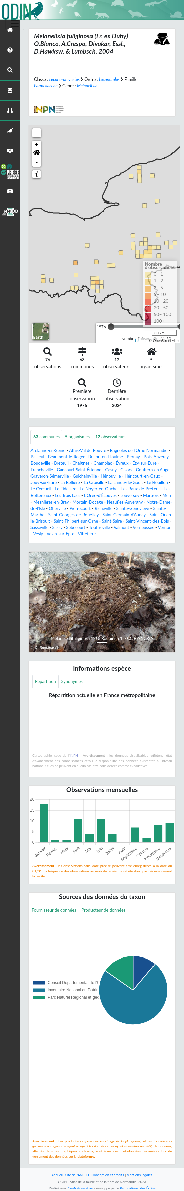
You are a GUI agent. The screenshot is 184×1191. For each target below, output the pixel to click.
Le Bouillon (157, 482)
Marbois (151, 495)
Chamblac (103, 463)
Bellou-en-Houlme (105, 456)
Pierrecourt (80, 508)
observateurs (110, 436)
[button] (36, 153)
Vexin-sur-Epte (60, 533)
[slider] (111, 326)
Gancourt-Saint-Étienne (79, 469)
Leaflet (140, 340)
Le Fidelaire (65, 488)
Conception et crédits (107, 1175)
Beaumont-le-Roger (66, 456)
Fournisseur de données (54, 910)
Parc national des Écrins (138, 1188)
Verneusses (143, 527)
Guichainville (85, 476)
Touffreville (99, 527)
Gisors (126, 469)
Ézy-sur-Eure (144, 463)
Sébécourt (75, 527)
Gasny (110, 469)
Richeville (103, 508)
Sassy (57, 527)
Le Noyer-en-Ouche (98, 488)
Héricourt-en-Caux (142, 476)
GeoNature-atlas (80, 1188)
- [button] (37, 162)
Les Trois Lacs (67, 495)
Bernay (133, 456)
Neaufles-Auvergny (125, 502)
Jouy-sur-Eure (43, 482)
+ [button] (37, 145)
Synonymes (72, 681)
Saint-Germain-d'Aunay (124, 514)
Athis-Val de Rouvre (87, 450)
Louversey (129, 495)
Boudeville (40, 463)
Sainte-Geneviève (132, 508)
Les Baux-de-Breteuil (141, 488)
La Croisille (94, 482)
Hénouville (111, 476)
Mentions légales (140, 1175)
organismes (77, 436)
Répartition (45, 681)
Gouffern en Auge (153, 469)
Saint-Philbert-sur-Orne (76, 521)
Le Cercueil (40, 488)
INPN (74, 755)
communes (46, 436)
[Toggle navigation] (14, 23)
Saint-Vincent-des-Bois (147, 521)
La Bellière (70, 482)
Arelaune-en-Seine (47, 450)
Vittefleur (87, 533)
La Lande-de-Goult (125, 482)
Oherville (57, 508)
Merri (167, 495)
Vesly (38, 533)
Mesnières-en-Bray (51, 502)
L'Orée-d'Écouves (100, 495)
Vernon (165, 527)
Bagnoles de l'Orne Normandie (138, 450)
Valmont (121, 527)
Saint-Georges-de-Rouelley (73, 514)
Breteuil (61, 463)
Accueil (57, 1175)
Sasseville (39, 527)
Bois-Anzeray (156, 456)
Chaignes (80, 463)
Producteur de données (104, 910)
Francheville (41, 469)
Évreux (122, 463)
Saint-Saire (112, 521)
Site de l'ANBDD (77, 1175)
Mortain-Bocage (88, 502)
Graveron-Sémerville (49, 476)
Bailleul (37, 456)
